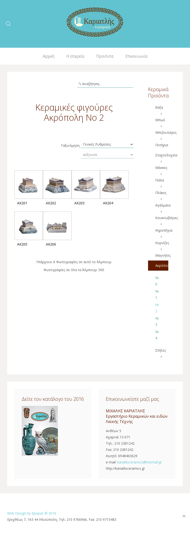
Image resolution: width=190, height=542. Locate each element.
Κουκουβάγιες (162, 217)
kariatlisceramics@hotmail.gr (139, 462)
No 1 (157, 294)
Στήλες (160, 350)
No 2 (157, 307)
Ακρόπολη (162, 265)
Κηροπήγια (162, 230)
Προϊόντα (104, 56)
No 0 (157, 280)
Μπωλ (160, 120)
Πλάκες (160, 192)
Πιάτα (159, 180)
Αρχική (48, 56)
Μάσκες (161, 167)
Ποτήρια (161, 145)
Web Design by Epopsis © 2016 (31, 513)
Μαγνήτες (162, 255)
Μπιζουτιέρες (162, 132)
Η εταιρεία (75, 56)
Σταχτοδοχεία (162, 155)
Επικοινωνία (136, 56)
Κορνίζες (162, 243)
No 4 (157, 334)
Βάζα (159, 107)
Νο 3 (157, 321)
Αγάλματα (162, 205)
